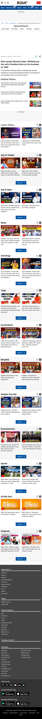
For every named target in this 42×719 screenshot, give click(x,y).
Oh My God (6, 496)
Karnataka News (5, 675)
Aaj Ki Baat (6, 190)
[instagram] (11, 685)
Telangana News (25, 655)
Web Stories (4, 593)
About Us (3, 575)
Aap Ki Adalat (7, 155)
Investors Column (5, 584)
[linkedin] (19, 685)
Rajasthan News (25, 652)
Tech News (4, 627)
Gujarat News (4, 671)
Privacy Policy (23, 713)
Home (2, 7)
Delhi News (4, 652)
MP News (3, 659)
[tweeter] (7, 685)
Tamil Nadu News (5, 664)
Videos (19, 7)
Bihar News (4, 650)
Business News (5, 632)
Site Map (5, 713)
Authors (3, 591)
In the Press (4, 582)
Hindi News (4, 586)
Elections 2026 (10, 7)
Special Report (13, 23)
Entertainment (8, 429)
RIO (38, 713)
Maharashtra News (26, 650)
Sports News (4, 625)
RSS (21, 715)
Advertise (3, 577)
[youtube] (15, 685)
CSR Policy (32, 713)
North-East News (5, 662)
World (37, 7)
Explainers (4, 629)
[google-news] (23, 685)
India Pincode (4, 604)
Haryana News (5, 655)
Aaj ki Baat (14, 29)
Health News (4, 634)
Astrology (29, 29)
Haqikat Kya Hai (8, 394)
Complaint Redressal (6, 579)
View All (21, 183)
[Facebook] (3, 685)
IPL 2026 (30, 7)
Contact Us (4, 573)
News (2, 23)
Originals (36, 29)
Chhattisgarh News (6, 668)
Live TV (3, 589)
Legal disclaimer (13, 713)
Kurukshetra (7, 325)
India (24, 7)
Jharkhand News (5, 657)
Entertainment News (6, 622)
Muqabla (5, 359)
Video (6, 23)
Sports (4, 463)
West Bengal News (26, 657)
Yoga (3, 290)
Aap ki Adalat (5, 29)
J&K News (4, 673)
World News (4, 616)
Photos (3, 618)
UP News (3, 666)
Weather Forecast (5, 602)
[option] (10, 137)
